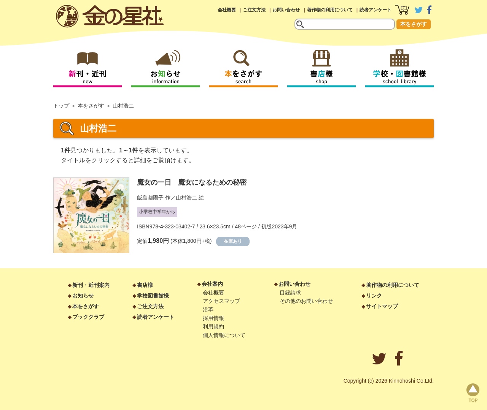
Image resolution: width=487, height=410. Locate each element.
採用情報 (213, 318)
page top (472, 392)
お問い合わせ (286, 10)
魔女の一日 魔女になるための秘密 (192, 182)
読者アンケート (376, 10)
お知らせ (83, 296)
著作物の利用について (330, 10)
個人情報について (224, 335)
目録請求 (290, 293)
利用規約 (213, 326)
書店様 (145, 285)
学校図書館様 (153, 296)
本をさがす (413, 24)
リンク (374, 296)
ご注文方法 (254, 10)
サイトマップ (382, 306)
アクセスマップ (221, 301)
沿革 (208, 309)
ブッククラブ (88, 317)
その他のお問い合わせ (306, 301)
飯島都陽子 (150, 198)
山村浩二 (186, 198)
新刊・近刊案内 (91, 285)
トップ (61, 106)
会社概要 (227, 10)
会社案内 (212, 284)
